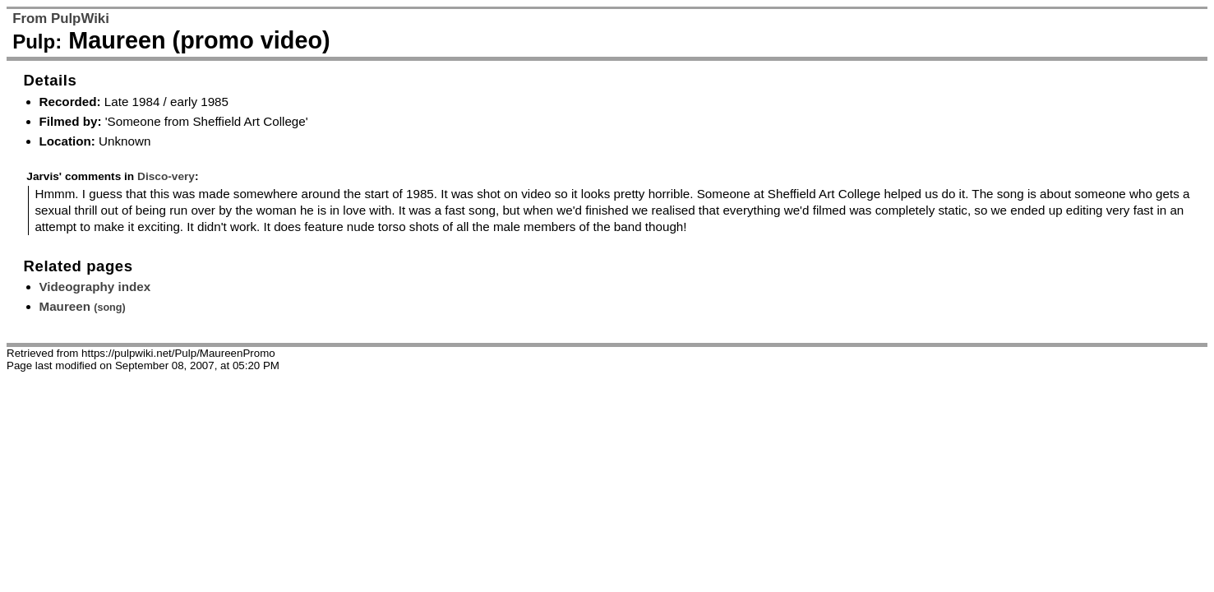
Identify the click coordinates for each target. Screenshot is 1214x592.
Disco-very (166, 176)
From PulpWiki (60, 18)
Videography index (95, 287)
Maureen (82, 306)
